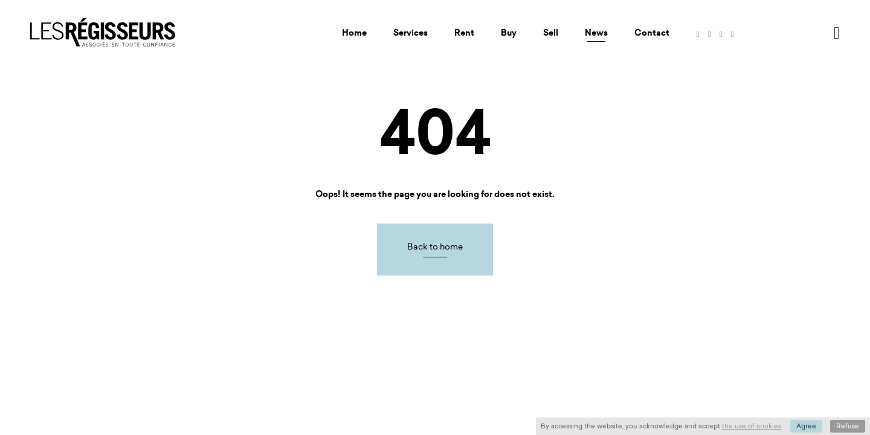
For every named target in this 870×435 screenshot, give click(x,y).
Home (354, 33)
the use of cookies (751, 426)
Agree (806, 426)
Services (410, 33)
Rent (464, 33)
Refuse (847, 426)
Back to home (435, 246)
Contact (651, 33)
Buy (509, 33)
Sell (550, 33)
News (596, 33)
